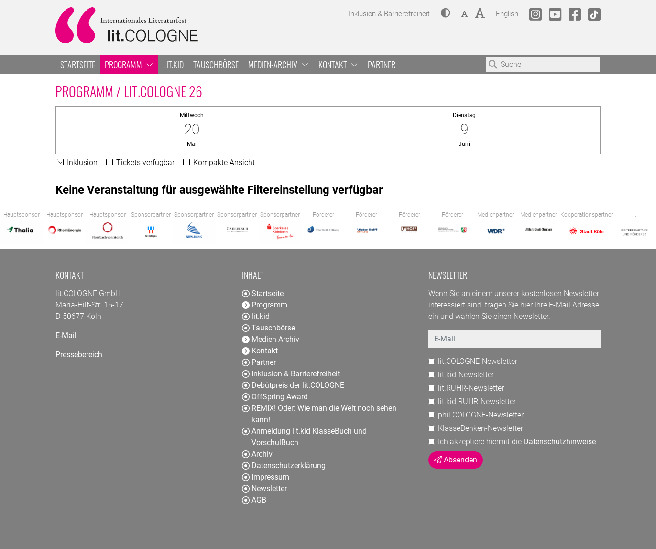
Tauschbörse (216, 64)
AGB (254, 500)
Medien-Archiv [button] (278, 64)
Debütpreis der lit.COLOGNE (293, 385)
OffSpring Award (275, 396)
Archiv (257, 454)
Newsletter (264, 488)
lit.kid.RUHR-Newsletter (477, 401)
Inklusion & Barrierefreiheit (291, 373)
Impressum (265, 477)
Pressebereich (78, 354)
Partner (381, 64)
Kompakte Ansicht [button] (218, 162)
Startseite (77, 64)
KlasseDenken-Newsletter (480, 428)
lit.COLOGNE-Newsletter (477, 361)
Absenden (455, 459)
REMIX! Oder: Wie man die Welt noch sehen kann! (319, 414)
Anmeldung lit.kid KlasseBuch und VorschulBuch (304, 437)
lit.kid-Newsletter (466, 374)
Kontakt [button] (338, 64)
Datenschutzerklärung (284, 465)
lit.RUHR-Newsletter (471, 388)
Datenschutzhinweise (560, 441)
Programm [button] (129, 64)
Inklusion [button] (76, 162)
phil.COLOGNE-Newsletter (481, 414)
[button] (445, 14)
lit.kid (173, 64)
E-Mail (66, 335)
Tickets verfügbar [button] (140, 162)
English (507, 12)
